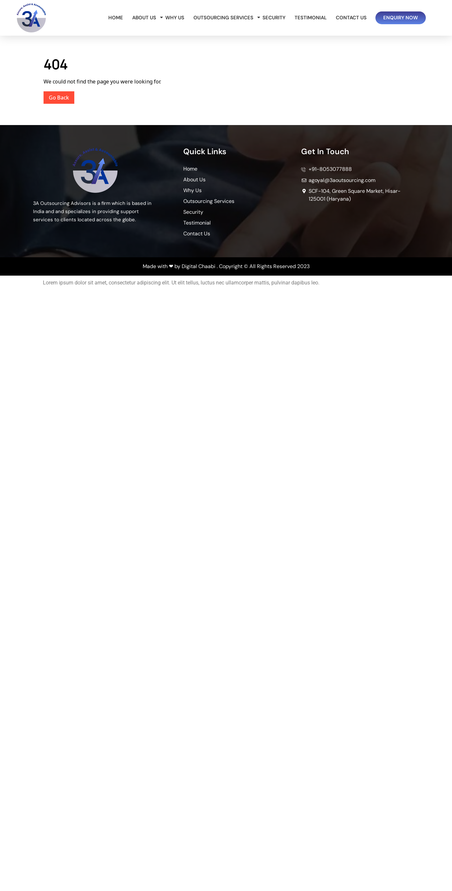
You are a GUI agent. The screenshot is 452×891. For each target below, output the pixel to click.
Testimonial (311, 17)
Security (273, 17)
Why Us (174, 17)
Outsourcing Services (224, 17)
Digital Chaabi (198, 266)
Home (115, 17)
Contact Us (351, 17)
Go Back (61, 96)
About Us (145, 17)
